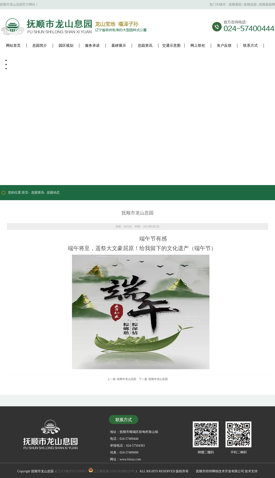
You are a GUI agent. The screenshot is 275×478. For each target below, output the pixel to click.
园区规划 (66, 45)
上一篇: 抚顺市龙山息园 (121, 379)
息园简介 (39, 45)
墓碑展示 (118, 45)
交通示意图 (171, 45)
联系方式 (250, 45)
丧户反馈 (224, 45)
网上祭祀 (197, 45)
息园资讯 (145, 45)
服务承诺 (92, 45)
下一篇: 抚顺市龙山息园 (153, 379)
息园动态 (53, 192)
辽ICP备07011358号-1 (73, 471)
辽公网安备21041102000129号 (111, 471)
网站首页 (13, 45)
